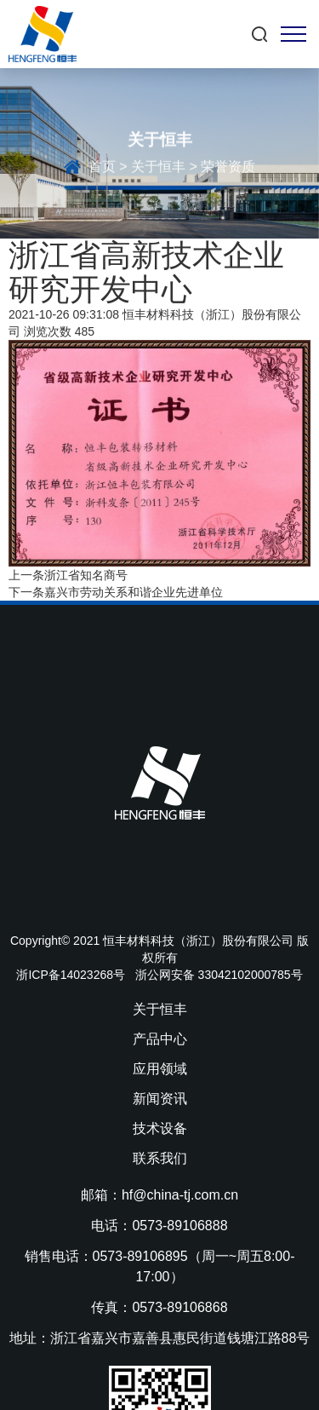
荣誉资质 (228, 169)
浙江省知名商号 (86, 575)
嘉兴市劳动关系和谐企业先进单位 (133, 592)
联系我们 (160, 1158)
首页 (102, 169)
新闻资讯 (160, 1098)
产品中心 (160, 1039)
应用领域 (160, 1069)
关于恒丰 (158, 169)
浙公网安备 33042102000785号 (219, 974)
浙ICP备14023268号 (70, 974)
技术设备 (160, 1128)
